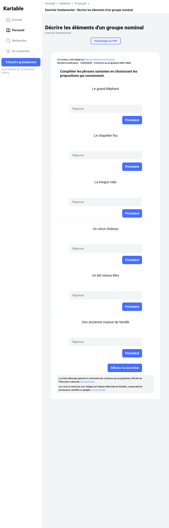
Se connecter (18, 51)
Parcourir (15, 30)
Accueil (14, 20)
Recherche (16, 41)
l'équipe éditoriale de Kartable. (100, 59)
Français (80, 3)
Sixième (65, 3)
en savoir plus (87, 381)
